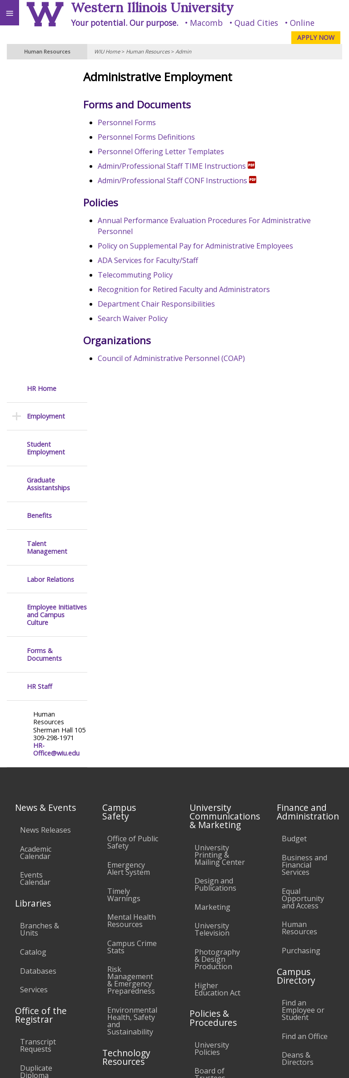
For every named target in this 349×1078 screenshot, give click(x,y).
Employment (46, 104)
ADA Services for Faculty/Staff (159, 260)
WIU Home (107, 51)
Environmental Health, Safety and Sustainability (132, 709)
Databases (38, 659)
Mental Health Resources (131, 608)
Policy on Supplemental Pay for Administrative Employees (206, 246)
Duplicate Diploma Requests (36, 763)
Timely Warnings (123, 582)
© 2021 (155, 1062)
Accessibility (26, 998)
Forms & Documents (44, 343)
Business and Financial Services (304, 553)
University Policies (211, 736)
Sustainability (135, 998)
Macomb (206, 22)
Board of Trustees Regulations (214, 766)
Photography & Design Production (217, 647)
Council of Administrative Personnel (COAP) (182, 358)
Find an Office (305, 724)
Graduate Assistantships (48, 172)
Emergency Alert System (128, 556)
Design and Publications (215, 572)
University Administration (307, 772)
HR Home (41, 76)
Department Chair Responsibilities (167, 304)
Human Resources (148, 51)
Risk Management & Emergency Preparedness (131, 668)
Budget (294, 527)
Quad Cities (256, 22)
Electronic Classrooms (127, 801)
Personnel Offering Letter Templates (172, 151)
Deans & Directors (298, 746)
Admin (183, 51)
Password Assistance (125, 827)
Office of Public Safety (132, 530)
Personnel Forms (138, 122)
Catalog (33, 640)
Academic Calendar (35, 540)
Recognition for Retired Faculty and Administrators (195, 289)
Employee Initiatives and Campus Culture (57, 303)
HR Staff (39, 374)
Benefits (39, 203)
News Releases (45, 518)
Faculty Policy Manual (216, 796)
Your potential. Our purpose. (124, 22)
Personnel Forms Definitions (157, 137)
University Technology (127, 887)
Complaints (213, 911)
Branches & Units (39, 617)
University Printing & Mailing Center (219, 543)
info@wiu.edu (268, 1044)
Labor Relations (50, 267)
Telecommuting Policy (146, 275)
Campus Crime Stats (132, 635)
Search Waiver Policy (144, 318)
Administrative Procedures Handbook (219, 826)
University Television (211, 617)
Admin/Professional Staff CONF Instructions (188, 180)
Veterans (185, 998)
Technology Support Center (127, 857)
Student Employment (46, 136)
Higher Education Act (217, 677)
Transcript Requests (38, 733)
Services (34, 678)
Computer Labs (124, 775)
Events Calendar (35, 566)
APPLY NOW (315, 37)
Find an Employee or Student (303, 698)
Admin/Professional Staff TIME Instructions (187, 166)
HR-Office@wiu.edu (56, 437)
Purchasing (301, 639)
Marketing (212, 595)
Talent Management (47, 236)
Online (302, 22)
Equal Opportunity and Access (303, 586)
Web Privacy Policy (324, 1062)
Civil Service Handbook (214, 855)
